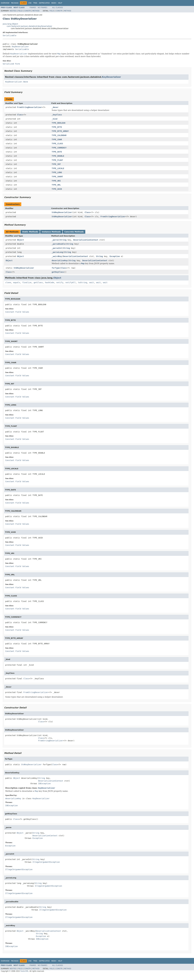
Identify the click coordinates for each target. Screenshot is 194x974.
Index (53, 3)
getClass (38, 282)
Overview (5, 3)
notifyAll (70, 282)
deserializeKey (60, 260)
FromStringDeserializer (29, 107)
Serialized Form (11, 64)
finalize (26, 282)
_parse (55, 240)
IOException (44, 783)
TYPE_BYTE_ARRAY (60, 131)
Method (35, 11)
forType (56, 268)
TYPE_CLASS (57, 143)
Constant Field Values (17, 312)
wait (91, 282)
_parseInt (57, 248)
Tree (35, 3)
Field (20, 11)
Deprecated (44, 3)
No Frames (42, 7)
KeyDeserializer (20, 46)
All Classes (57, 7)
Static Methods (30, 232)
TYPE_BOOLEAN (58, 123)
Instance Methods (51, 232)
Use (30, 3)
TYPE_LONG (57, 172)
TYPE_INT (56, 164)
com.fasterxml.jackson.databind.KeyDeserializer (29, 26)
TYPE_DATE (57, 152)
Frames (33, 7)
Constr (27, 11)
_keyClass (57, 115)
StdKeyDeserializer (62, 212)
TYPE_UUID (57, 189)
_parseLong (57, 252)
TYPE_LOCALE (58, 168)
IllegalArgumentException (46, 862)
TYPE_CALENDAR (59, 135)
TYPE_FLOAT (57, 160)
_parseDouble (58, 244)
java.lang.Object (10, 24)
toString (82, 282)
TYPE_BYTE (57, 127)
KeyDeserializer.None (16, 82)
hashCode (49, 282)
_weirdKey (57, 256)
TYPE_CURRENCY (59, 148)
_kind (54, 119)
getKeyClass (58, 272)
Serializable (9, 35)
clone (8, 282)
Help (60, 3)
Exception (115, 256)
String (63, 240)
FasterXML (24, 971)
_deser (55, 107)
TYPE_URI (56, 181)
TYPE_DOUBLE (58, 156)
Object (20, 240)
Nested (13, 11)
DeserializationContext (85, 240)
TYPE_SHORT (57, 177)
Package (14, 3)
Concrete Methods (74, 232)
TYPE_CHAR (57, 139)
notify (59, 282)
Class (20, 115)
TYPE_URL (56, 185)
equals (16, 282)
